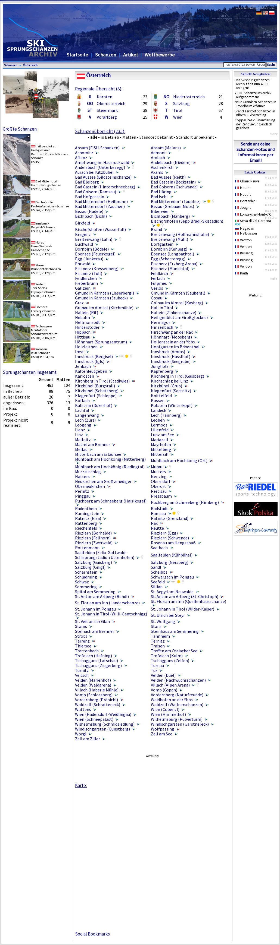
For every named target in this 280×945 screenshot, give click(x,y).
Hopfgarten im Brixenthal (175, 346)
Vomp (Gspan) (164, 690)
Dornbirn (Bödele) (92, 249)
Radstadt (159, 508)
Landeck (158, 410)
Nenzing (159, 476)
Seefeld (158, 581)
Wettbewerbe (160, 55)
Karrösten (84, 376)
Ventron (243, 240)
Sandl (156, 567)
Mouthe (243, 187)
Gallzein (83, 288)
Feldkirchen (86, 278)
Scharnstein (86, 572)
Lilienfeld (160, 429)
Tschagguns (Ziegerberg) (98, 665)
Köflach (82, 400)
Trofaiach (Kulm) (167, 655)
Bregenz (83, 234)
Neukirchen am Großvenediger (103, 481)
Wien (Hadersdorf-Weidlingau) (103, 714)
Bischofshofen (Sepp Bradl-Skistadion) (187, 221)
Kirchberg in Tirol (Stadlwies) (102, 381)
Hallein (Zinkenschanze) (173, 312)
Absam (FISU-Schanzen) (97, 147)
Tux (154, 670)
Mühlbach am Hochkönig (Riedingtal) (110, 466)
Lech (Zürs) (85, 420)
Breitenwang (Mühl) (169, 239)
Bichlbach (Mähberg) (170, 216)
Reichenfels (86, 528)
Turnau (157, 665)
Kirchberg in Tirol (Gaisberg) (177, 376)
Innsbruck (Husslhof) (170, 356)
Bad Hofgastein (89, 196)
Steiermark (107, 110)
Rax (154, 523)
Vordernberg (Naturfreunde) (177, 694)
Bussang (244, 253)
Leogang (83, 425)
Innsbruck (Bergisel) (94, 356)
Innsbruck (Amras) (168, 351)
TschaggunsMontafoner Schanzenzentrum (44, 330)
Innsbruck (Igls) (89, 361)
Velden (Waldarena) (93, 685)
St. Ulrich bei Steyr (168, 615)
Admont (158, 152)
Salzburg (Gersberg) (169, 562)
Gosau (156, 298)
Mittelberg (161, 449)
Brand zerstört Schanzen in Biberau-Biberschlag (255, 113)
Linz (79, 434)
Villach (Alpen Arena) (170, 685)
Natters (82, 476)
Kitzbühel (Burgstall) (95, 385)
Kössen (157, 400)
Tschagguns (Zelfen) (170, 660)
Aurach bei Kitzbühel (94, 172)
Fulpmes (159, 283)
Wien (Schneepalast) (94, 719)
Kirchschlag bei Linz (169, 381)
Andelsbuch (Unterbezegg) (100, 167)
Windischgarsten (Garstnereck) (180, 724)
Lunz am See (162, 434)
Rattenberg (86, 523)
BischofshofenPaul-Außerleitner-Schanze (50, 204)
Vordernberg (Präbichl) (96, 699)
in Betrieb (110, 137)
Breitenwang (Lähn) (93, 239)
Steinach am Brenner (94, 631)
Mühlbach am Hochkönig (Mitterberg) (110, 459)
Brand (156, 229)
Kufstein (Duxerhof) (93, 405)
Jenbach (83, 366)
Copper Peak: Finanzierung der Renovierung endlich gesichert (255, 124)
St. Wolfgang (163, 621)
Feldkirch (159, 273)
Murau (156, 466)
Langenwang (87, 415)
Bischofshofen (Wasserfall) (100, 229)
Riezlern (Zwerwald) (94, 542)
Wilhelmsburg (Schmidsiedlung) (105, 724)
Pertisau (159, 491)
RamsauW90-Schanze (40, 351)
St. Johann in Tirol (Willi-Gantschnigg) (111, 614)
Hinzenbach (162, 327)
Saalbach (159, 547)
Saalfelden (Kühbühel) (171, 555)
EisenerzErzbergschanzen (43, 309)
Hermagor (160, 322)
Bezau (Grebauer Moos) (172, 206)
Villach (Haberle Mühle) (97, 690)
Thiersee (83, 646)
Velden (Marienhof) (93, 680)
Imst (79, 351)
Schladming (86, 577)
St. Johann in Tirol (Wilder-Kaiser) (182, 609)
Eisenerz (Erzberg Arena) (174, 263)
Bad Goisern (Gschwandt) (174, 186)
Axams (157, 172)
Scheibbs (159, 572)
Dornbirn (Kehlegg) (169, 249)
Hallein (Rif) (86, 312)
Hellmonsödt (87, 322)
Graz (79, 302)
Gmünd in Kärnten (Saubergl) (178, 293)
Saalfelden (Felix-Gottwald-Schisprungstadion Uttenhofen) (104, 555)
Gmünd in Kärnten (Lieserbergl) (104, 293)
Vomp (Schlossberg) (94, 694)
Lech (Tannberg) (166, 415)
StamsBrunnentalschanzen (46, 267)
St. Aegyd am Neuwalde (172, 591)
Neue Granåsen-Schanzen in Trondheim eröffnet (255, 104)
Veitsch (82, 675)
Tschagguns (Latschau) (96, 660)
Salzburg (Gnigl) (90, 567)
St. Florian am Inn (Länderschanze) (107, 602)
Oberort (158, 486)
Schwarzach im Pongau (172, 577)
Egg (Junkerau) (89, 258)
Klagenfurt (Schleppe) (96, 395)
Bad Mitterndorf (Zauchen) (100, 206)
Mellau (81, 449)
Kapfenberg (162, 371)
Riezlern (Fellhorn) (93, 538)
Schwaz (82, 581)
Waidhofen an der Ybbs (172, 699)
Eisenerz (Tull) (88, 273)
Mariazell (159, 439)
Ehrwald (82, 263)
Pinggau (83, 496)
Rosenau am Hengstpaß (173, 542)
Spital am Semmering (95, 591)
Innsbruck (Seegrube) (171, 361)
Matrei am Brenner (92, 444)
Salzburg (181, 103)
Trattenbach (87, 650)
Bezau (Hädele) (89, 211)
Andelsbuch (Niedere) (171, 162)
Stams (81, 626)
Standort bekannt (156, 137)
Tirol (177, 110)
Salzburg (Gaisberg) (93, 562)
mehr (273, 134)
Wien (177, 117)
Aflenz (81, 157)
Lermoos (159, 425)
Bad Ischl (159, 196)
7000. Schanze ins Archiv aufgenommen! (253, 95)
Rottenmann (87, 547)
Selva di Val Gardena (253, 222)
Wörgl (80, 734)
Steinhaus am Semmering (175, 631)
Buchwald (84, 244)
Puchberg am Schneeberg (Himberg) (185, 502)
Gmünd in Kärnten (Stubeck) (101, 298)
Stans (156, 626)
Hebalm (82, 317)
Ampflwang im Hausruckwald (102, 162)
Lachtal (82, 410)
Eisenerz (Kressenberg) (97, 268)
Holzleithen (86, 346)
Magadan (244, 228)
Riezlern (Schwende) (170, 538)
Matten (129, 137)
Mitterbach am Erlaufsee (98, 454)
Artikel (130, 55)
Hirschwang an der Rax (172, 332)
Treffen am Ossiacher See (174, 650)
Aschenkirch (162, 167)
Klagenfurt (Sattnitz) (171, 390)
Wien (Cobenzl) (165, 709)
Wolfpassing (162, 729)
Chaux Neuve (247, 181)
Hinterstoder (87, 327)
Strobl (81, 636)
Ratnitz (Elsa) (88, 518)
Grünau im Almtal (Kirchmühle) (104, 307)
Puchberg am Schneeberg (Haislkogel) (111, 501)
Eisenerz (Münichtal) (170, 268)
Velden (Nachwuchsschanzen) (178, 680)
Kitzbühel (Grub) (166, 385)
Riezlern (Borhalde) (93, 533)
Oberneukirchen (90, 486)
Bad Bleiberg (87, 182)
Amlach (158, 157)
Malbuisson (246, 233)
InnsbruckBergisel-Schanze (43, 225)
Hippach (83, 332)
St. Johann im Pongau (95, 609)
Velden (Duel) (163, 675)
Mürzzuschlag (88, 471)
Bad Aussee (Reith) (168, 177)
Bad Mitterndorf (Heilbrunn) (101, 201)
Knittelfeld (161, 395)
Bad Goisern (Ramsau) (95, 191)
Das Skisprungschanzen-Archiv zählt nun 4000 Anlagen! (253, 84)
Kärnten (104, 96)
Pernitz (82, 491)
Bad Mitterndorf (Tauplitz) (176, 201)
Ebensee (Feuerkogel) (95, 254)
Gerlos (157, 288)
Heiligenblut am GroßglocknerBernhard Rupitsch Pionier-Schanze (49, 152)
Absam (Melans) (166, 147)
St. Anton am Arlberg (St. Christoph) (184, 596)
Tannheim (160, 636)
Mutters (158, 471)
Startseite (77, 55)
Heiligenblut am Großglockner (179, 317)
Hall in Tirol (162, 307)
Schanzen (105, 55)
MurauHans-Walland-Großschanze (41, 246)
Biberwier (160, 211)
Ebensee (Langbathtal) (172, 254)
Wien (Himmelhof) (168, 714)
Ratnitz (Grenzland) (169, 518)
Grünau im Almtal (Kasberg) (177, 302)
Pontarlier (245, 201)
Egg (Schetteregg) (168, 258)
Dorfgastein (162, 244)
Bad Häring (161, 191)
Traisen (158, 646)
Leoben (158, 420)
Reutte (157, 528)
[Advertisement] (255, 381)
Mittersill (160, 454)
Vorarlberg (107, 117)
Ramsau (158, 513)
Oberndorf (160, 481)
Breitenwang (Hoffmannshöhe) (180, 234)
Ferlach (158, 278)
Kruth (241, 273)
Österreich (30, 65)
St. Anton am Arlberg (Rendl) (102, 596)
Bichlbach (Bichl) (91, 216)
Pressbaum (161, 496)
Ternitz (158, 641)
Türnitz (82, 670)
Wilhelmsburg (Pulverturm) (177, 719)
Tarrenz (82, 641)
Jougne (243, 207)
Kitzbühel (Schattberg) (97, 390)
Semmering (86, 586)
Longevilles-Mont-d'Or (254, 214)
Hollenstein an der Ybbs (173, 342)
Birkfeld (82, 223)
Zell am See (161, 734)
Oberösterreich (111, 103)
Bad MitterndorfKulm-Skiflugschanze (46, 183)
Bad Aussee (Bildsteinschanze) (103, 177)
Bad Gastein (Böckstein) (173, 182)
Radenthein (86, 508)
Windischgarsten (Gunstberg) (102, 729)
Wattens (83, 709)
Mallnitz (83, 439)
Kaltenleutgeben (91, 371)
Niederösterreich (189, 96)
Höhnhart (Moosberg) (171, 337)
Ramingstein (87, 513)
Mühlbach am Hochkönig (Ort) (179, 460)
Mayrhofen (161, 444)
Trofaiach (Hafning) (93, 655)
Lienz (80, 429)
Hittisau (82, 337)
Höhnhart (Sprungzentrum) (101, 342)
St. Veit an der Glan (92, 621)
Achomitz (84, 152)
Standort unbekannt (195, 137)
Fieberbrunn (86, 283)
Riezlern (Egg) (164, 533)
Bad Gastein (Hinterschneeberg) (105, 186)
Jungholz (160, 366)
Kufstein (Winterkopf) (171, 405)
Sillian (157, 586)
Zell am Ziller (87, 738)
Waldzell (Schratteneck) (97, 704)
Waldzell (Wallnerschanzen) (177, 704)
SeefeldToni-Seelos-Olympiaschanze (43, 288)
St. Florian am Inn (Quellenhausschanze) (188, 601)
